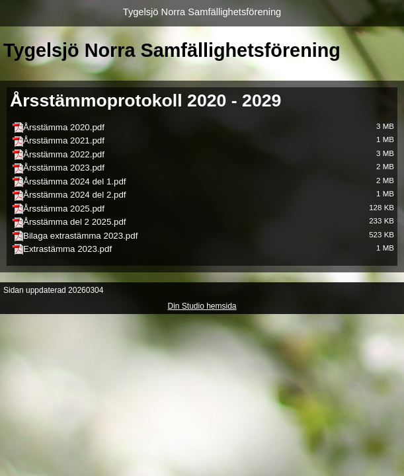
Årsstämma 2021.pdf (63, 140)
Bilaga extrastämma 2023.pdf (80, 236)
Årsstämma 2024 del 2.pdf (74, 195)
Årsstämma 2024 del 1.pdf (74, 181)
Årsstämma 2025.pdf (63, 209)
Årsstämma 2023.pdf (63, 168)
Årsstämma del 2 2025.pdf (74, 222)
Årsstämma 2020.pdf (63, 127)
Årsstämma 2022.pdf (63, 154)
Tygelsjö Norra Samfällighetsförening (202, 12)
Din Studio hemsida (201, 306)
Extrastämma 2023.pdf (67, 249)
